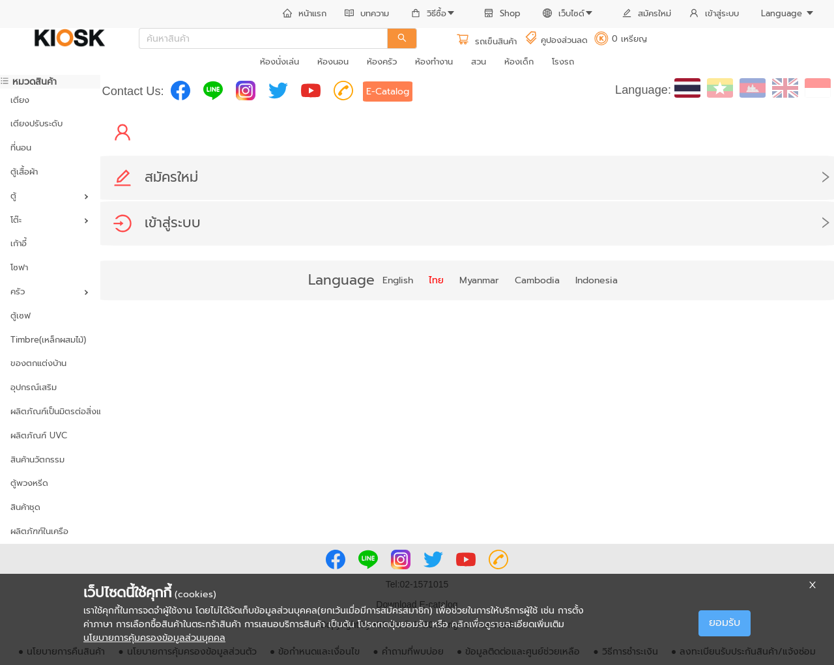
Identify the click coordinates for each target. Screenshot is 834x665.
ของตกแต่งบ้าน (38, 363)
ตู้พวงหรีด (29, 483)
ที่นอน (20, 147)
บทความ (367, 13)
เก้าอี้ (18, 243)
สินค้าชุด (25, 507)
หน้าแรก (304, 13)
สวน (478, 61)
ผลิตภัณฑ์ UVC (38, 435)
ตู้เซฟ (20, 315)
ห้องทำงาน (434, 61)
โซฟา (19, 267)
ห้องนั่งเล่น (279, 61)
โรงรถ (563, 61)
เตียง (19, 100)
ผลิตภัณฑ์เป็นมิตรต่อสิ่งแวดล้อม (50, 411)
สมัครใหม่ (646, 13)
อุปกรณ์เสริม (33, 387)
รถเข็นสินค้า (486, 41)
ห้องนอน (333, 61)
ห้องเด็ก (519, 61)
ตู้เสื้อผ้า (24, 171)
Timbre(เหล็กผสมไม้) (48, 339)
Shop (502, 13)
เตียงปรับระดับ (36, 123)
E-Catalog (387, 91)
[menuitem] (305, 14)
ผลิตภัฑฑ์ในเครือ (39, 531)
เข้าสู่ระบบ (714, 13)
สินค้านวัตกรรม (37, 459)
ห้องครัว (382, 61)
